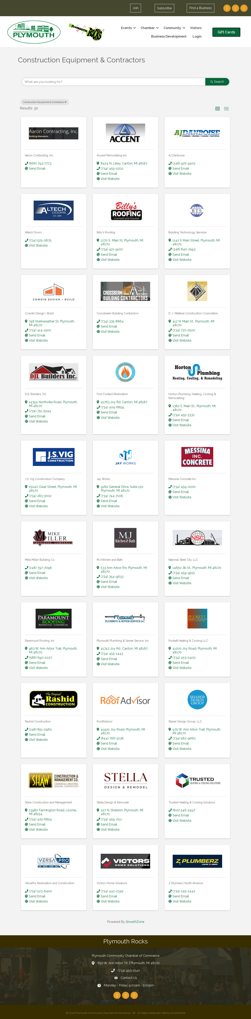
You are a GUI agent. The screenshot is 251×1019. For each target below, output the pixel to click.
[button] (164, 8)
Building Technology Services (188, 232)
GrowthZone (135, 922)
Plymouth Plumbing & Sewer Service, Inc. (123, 640)
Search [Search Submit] (217, 82)
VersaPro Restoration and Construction (49, 883)
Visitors (195, 28)
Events (126, 28)
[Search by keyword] (114, 81)
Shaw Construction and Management (48, 802)
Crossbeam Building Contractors (118, 313)
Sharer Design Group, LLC (185, 721)
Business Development (168, 36)
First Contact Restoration (112, 394)
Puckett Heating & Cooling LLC (188, 640)
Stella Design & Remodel (113, 802)
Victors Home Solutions (112, 883)
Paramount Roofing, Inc (40, 640)
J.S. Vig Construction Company (45, 478)
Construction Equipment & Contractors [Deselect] (44, 102)
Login (196, 36)
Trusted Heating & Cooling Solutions (192, 802)
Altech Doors (33, 232)
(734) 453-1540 (129, 970)
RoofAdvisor (105, 721)
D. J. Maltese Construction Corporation (193, 313)
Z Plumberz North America (186, 883)
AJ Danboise (177, 155)
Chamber (147, 28)
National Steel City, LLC (183, 559)
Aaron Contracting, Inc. (39, 155)
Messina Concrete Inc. (183, 478)
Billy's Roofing (106, 232)
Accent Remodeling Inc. (112, 155)
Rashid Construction (38, 721)
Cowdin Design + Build (39, 313)
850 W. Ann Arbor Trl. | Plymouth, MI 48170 (129, 963)
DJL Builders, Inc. (36, 394)
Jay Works (103, 478)
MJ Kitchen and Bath (110, 559)
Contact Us (129, 978)
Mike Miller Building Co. (40, 559)
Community (172, 28)
